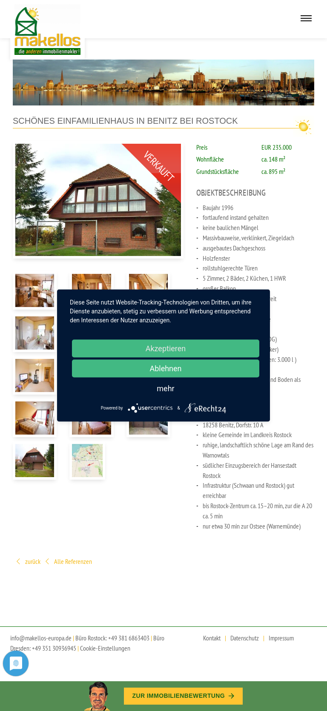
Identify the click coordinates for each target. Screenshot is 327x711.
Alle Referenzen (68, 562)
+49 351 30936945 (54, 648)
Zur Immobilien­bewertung (183, 695)
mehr (165, 388)
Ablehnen (165, 368)
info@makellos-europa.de (41, 638)
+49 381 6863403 (128, 638)
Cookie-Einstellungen (105, 648)
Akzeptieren (166, 348)
